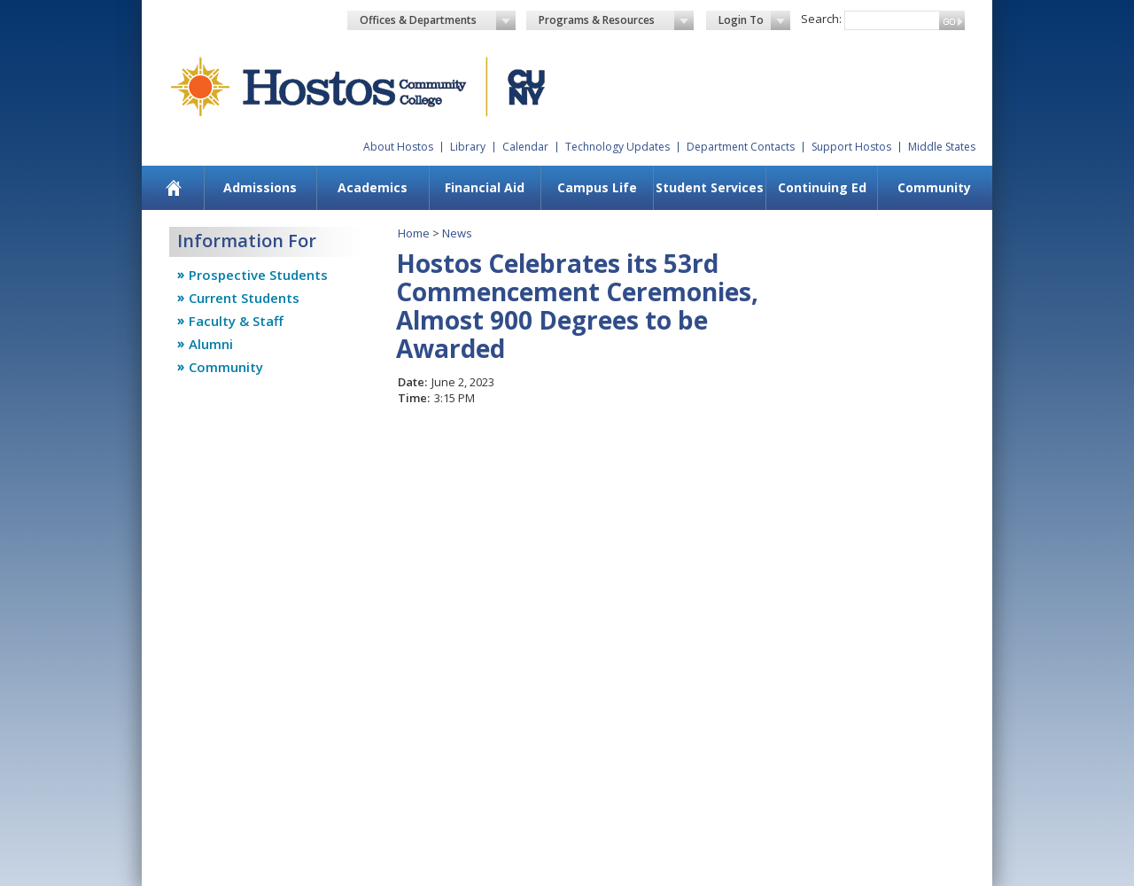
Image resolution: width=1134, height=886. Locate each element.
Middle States (941, 146)
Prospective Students (258, 275)
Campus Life (597, 187)
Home (414, 233)
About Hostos (398, 146)
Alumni (211, 344)
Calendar (525, 146)
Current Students (244, 298)
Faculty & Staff (236, 321)
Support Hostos (851, 146)
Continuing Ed (822, 187)
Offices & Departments (438, 20)
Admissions (260, 187)
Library (467, 146)
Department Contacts (741, 146)
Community (934, 187)
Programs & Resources (617, 20)
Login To (754, 20)
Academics (373, 187)
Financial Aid (484, 187)
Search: (821, 19)
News (457, 233)
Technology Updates (617, 146)
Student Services (710, 187)
